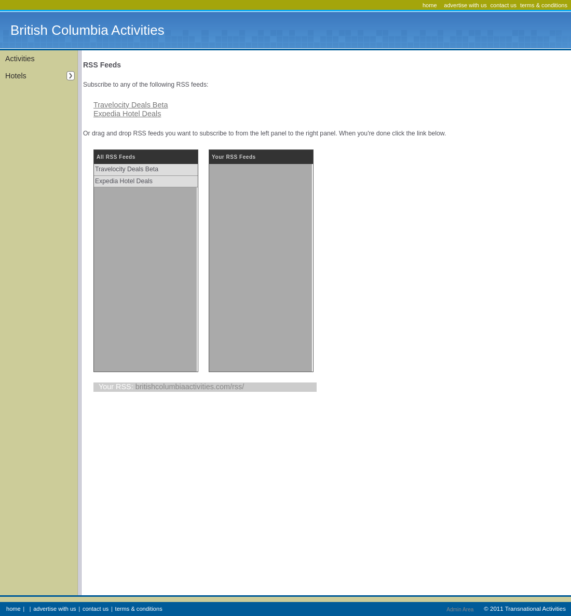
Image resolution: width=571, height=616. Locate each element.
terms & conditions (543, 5)
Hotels (40, 76)
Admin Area (459, 609)
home (430, 5)
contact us (504, 5)
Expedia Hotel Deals (127, 113)
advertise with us (465, 5)
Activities (20, 58)
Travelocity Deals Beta (130, 105)
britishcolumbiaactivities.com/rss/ (189, 386)
